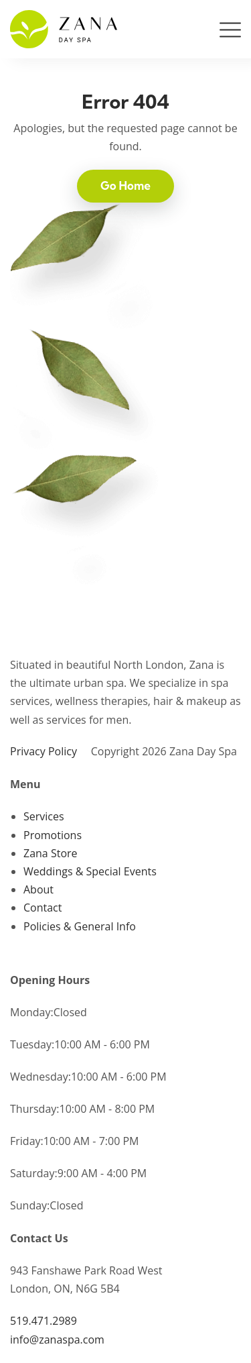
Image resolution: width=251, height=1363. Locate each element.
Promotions (52, 835)
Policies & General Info (79, 926)
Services (43, 816)
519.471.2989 (43, 1320)
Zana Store (50, 853)
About (38, 889)
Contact (42, 907)
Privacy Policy (43, 751)
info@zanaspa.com (57, 1339)
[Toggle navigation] (230, 32)
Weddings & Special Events (90, 871)
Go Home (125, 185)
